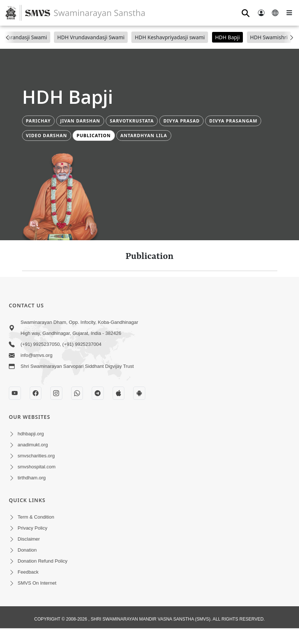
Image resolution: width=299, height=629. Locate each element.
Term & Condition (36, 517)
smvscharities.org (36, 455)
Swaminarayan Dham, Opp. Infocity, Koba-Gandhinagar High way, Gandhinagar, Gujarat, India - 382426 (79, 327)
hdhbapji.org (31, 433)
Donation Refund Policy (43, 561)
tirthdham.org (32, 477)
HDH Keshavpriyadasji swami (170, 37)
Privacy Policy (32, 528)
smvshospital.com (36, 466)
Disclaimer (29, 539)
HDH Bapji (227, 37)
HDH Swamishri (269, 37)
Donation (27, 550)
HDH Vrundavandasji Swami (90, 37)
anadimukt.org (33, 444)
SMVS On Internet (37, 583)
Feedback (28, 572)
